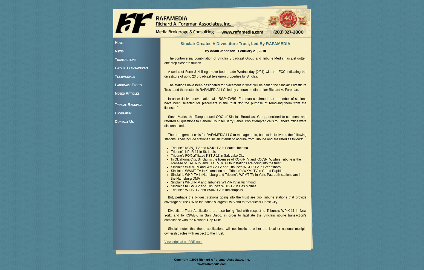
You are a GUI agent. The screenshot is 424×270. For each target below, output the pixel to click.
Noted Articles (127, 93)
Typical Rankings (129, 104)
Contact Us (124, 121)
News (119, 51)
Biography (123, 113)
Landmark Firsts (128, 85)
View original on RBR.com (184, 242)
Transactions (126, 59)
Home (119, 42)
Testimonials (125, 76)
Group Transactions (131, 68)
